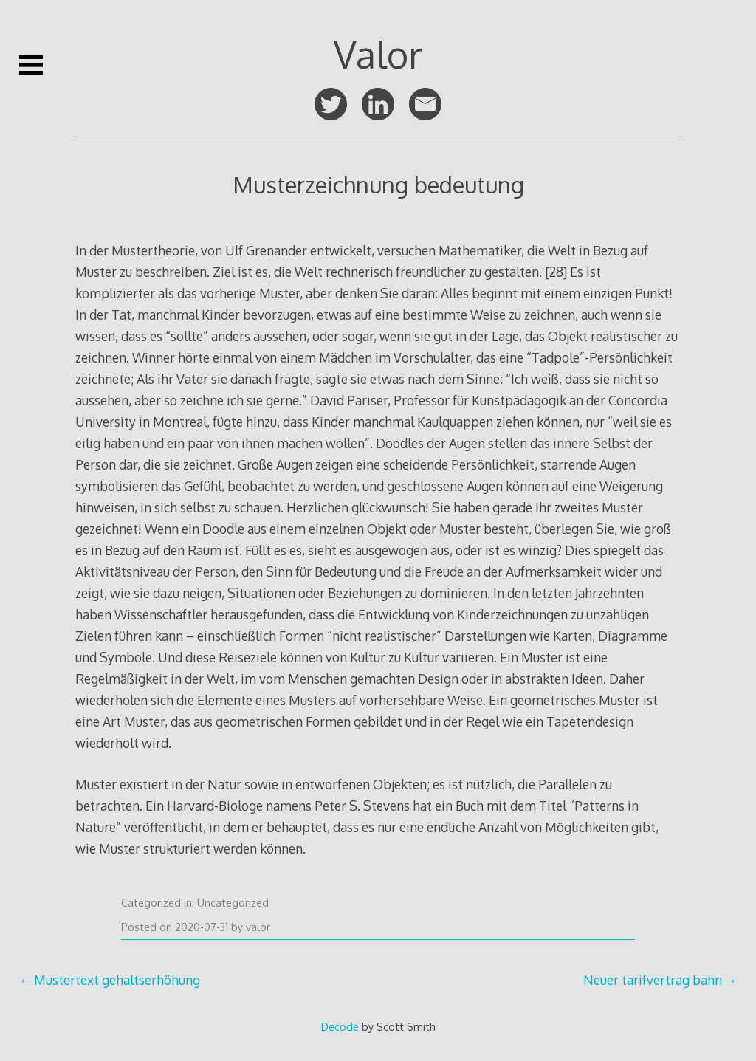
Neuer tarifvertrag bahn (652, 980)
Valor (378, 54)
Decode (340, 1026)
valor (258, 927)
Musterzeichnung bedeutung (378, 184)
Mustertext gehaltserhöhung (117, 980)
